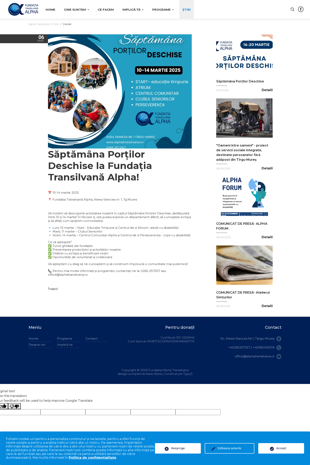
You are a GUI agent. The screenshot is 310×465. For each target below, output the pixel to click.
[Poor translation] (14, 406)
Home (50, 9)
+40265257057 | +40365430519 (251, 347)
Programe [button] (161, 9)
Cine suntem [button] (75, 9)
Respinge (178, 448)
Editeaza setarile (229, 448)
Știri (186, 9)
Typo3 (188, 374)
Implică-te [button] (131, 9)
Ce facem (106, 9)
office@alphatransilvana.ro (254, 356)
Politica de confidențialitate (92, 457)
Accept (281, 448)
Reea (158, 374)
